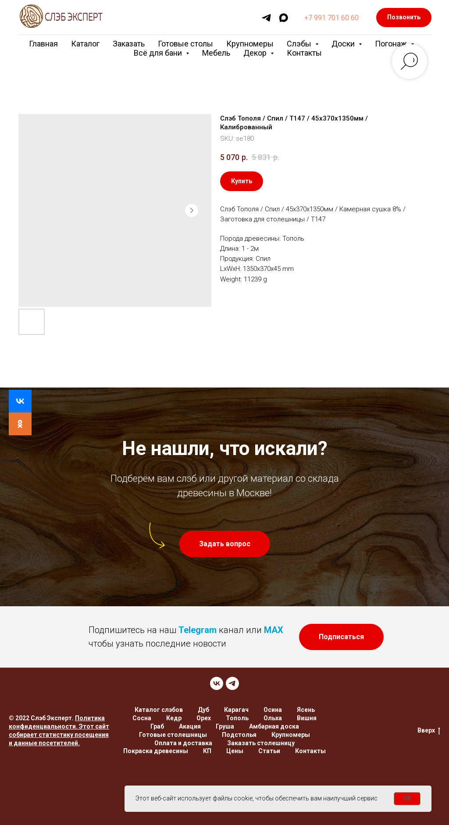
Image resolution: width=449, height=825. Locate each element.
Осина (273, 709)
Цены (234, 750)
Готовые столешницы (173, 734)
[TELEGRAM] (232, 683)
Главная (43, 43)
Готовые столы (185, 43)
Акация (190, 726)
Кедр (174, 718)
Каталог (85, 43)
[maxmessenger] (283, 17)
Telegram (197, 630)
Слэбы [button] (300, 43)
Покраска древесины (155, 750)
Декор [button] (255, 52)
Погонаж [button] (392, 43)
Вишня (307, 718)
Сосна (141, 718)
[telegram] (266, 17)
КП (207, 750)
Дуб (203, 709)
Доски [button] (343, 43)
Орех (203, 718)
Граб (157, 726)
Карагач (236, 709)
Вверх (428, 731)
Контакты (304, 52)
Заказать (129, 43)
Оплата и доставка (183, 743)
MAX (273, 630)
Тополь (237, 718)
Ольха (273, 718)
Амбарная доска (274, 726)
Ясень (306, 709)
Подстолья (239, 734)
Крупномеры (250, 43)
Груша (225, 726)
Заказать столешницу (261, 743)
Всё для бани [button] (159, 52)
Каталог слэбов (159, 709)
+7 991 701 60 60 (331, 18)
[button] (224, 544)
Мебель (216, 52)
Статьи (269, 750)
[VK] (216, 683)
